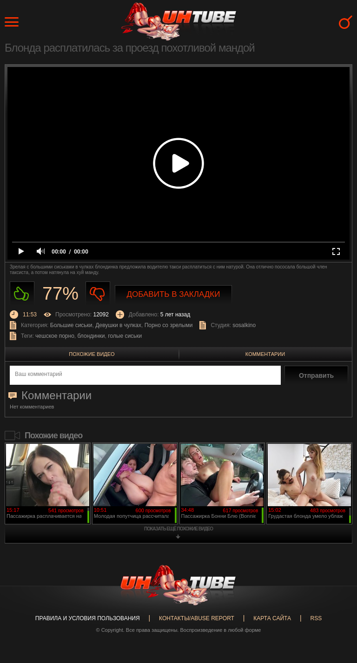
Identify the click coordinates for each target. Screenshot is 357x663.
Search (345, 22)
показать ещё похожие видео (178, 528)
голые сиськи (125, 336)
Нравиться (22, 293)
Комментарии (265, 354)
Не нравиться (98, 293)
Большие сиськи (71, 325)
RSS (316, 618)
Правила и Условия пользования (87, 618)
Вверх (336, 625)
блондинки (91, 336)
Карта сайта (272, 618)
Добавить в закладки (173, 294)
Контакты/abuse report (196, 618)
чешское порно (54, 336)
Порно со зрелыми (169, 325)
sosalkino (244, 325)
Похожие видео (91, 354)
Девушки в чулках (118, 325)
